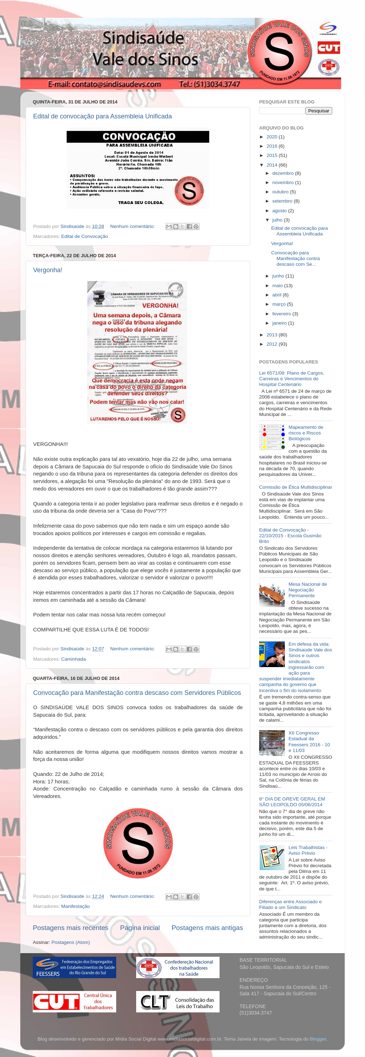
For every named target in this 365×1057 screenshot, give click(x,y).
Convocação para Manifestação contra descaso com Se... (295, 258)
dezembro (283, 173)
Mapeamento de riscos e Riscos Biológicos (305, 433)
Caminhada (73, 659)
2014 (273, 165)
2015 (273, 155)
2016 (273, 146)
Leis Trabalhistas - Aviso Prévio (308, 850)
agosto (280, 210)
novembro (283, 182)
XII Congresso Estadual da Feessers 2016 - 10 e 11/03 (309, 741)
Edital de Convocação (84, 236)
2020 (273, 136)
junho (279, 276)
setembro (283, 201)
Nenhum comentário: (133, 226)
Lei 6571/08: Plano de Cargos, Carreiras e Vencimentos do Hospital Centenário (291, 378)
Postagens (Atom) (71, 942)
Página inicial (140, 927)
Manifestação (75, 906)
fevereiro (282, 313)
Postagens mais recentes (70, 927)
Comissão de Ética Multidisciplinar (295, 487)
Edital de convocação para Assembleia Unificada (102, 116)
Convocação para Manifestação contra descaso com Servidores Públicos (137, 692)
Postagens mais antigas (207, 927)
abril (277, 295)
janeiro (280, 323)
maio (278, 285)
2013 (273, 334)
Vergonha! (47, 270)
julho (278, 220)
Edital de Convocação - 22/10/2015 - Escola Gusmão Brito (290, 535)
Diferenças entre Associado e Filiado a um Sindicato (290, 904)
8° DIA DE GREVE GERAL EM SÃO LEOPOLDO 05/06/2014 (292, 801)
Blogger (318, 1039)
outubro (281, 191)
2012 (273, 344)
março (279, 304)
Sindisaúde (73, 226)
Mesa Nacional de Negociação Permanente (307, 589)
